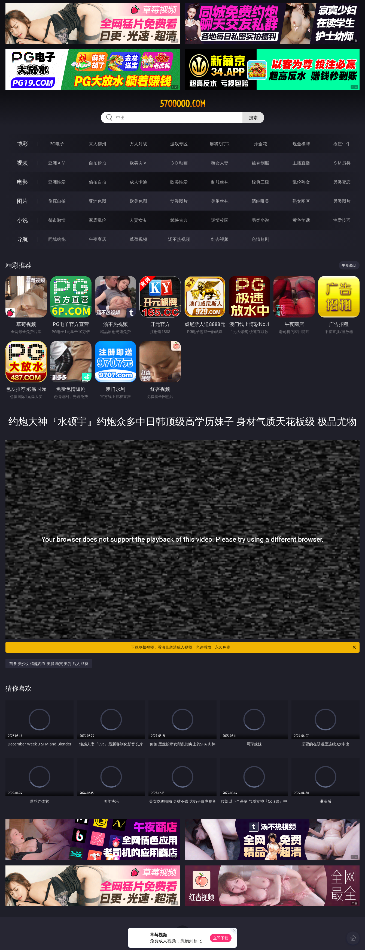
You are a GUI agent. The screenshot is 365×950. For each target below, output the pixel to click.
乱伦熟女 (301, 182)
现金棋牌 (301, 144)
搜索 (253, 118)
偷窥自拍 (57, 201)
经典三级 (260, 182)
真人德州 (97, 144)
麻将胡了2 (220, 144)
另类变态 (342, 182)
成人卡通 (138, 182)
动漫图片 (179, 201)
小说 (22, 220)
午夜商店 (97, 239)
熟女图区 (301, 201)
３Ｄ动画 (179, 163)
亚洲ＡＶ (57, 163)
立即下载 (220, 937)
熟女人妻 (220, 163)
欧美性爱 (179, 182)
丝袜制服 (260, 163)
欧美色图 (138, 201)
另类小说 (260, 220)
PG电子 (57, 144)
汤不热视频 (179, 239)
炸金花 (260, 144)
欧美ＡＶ (138, 163)
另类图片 (342, 201)
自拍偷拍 (97, 163)
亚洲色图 (97, 201)
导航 (22, 239)
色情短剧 (260, 239)
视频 (22, 162)
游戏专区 (179, 144)
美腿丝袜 (220, 201)
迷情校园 (220, 220)
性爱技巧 (342, 220)
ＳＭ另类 (342, 163)
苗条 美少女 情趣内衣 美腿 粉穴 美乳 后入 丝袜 (49, 663)
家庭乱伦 (97, 220)
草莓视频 (138, 239)
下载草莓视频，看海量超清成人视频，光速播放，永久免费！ (244, 647)
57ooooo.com (182, 103)
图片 (22, 201)
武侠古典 (179, 220)
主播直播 (301, 163)
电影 (22, 181)
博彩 (22, 143)
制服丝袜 (220, 182)
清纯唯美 (260, 201)
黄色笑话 (301, 220)
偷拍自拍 (97, 182)
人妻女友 (138, 220)
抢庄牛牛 (342, 144)
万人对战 (138, 144)
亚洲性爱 (57, 182)
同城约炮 (57, 239)
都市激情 (57, 220)
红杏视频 (220, 239)
